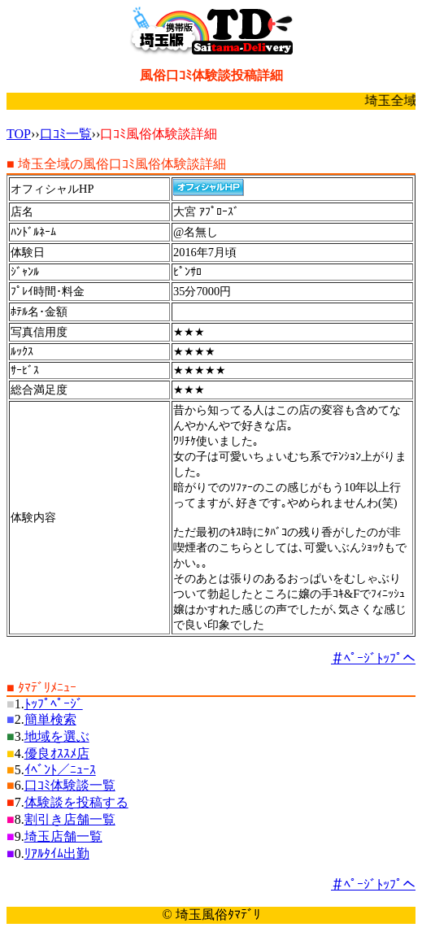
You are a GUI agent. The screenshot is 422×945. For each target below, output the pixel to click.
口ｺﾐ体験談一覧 (69, 785)
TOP (19, 134)
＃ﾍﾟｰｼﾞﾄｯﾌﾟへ (373, 658)
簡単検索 (50, 719)
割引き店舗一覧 (69, 819)
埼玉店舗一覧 (63, 836)
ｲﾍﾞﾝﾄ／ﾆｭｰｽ (60, 770)
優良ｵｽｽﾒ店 (56, 753)
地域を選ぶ (56, 736)
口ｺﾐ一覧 (66, 134)
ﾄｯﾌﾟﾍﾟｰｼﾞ (53, 704)
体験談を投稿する (76, 802)
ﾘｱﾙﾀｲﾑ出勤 (56, 853)
